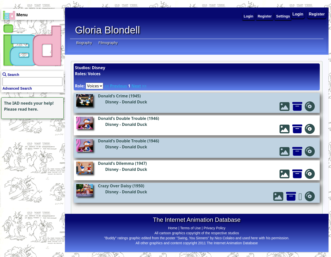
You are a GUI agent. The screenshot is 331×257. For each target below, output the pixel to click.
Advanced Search (17, 88)
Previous (118, 86)
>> (144, 86)
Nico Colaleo (224, 238)
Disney (111, 102)
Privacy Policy (214, 228)
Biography (84, 43)
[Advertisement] (31, 151)
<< (106, 86)
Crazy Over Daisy (114, 186)
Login (298, 14)
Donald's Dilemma (116, 163)
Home (172, 228)
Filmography (108, 43)
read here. (28, 109)
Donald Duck (134, 102)
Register (317, 14)
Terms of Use (190, 228)
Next (136, 86)
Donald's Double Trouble (122, 118)
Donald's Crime (113, 96)
